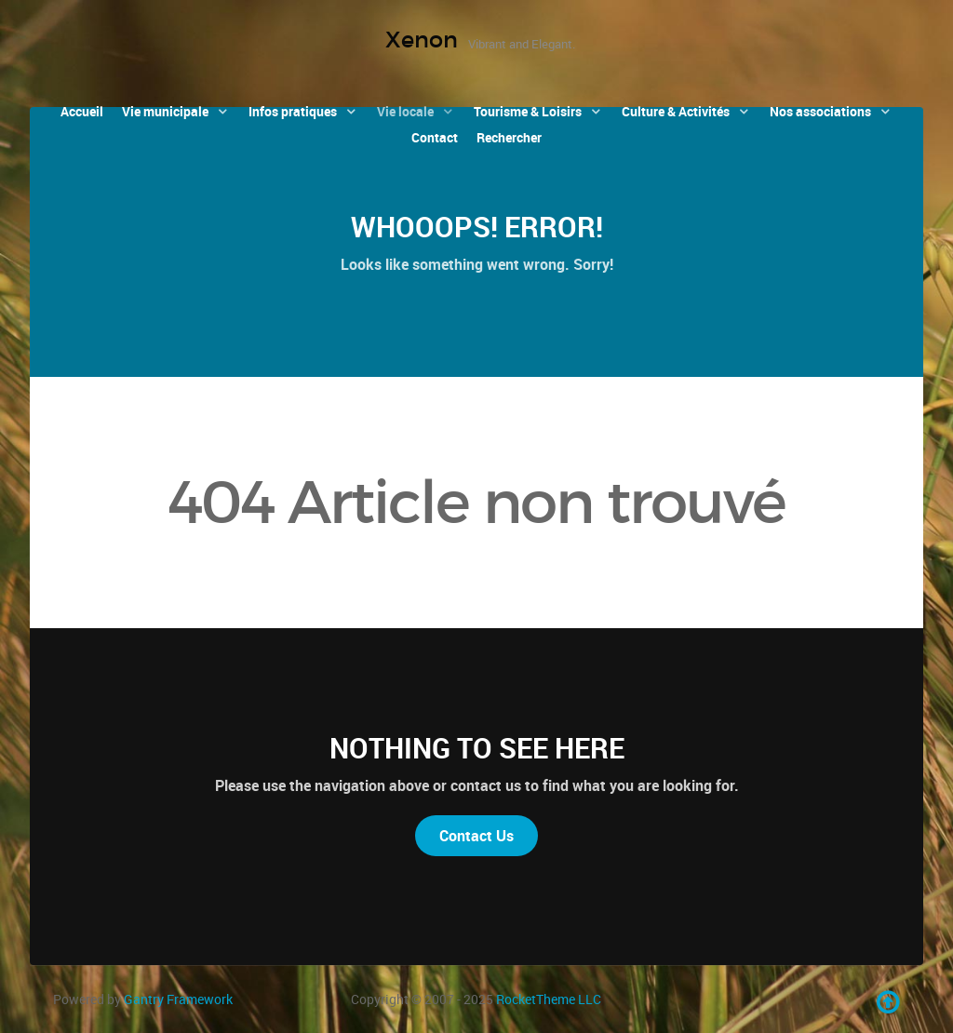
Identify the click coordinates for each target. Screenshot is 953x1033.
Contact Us (476, 835)
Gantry (178, 999)
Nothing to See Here (476, 748)
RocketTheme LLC (548, 999)
